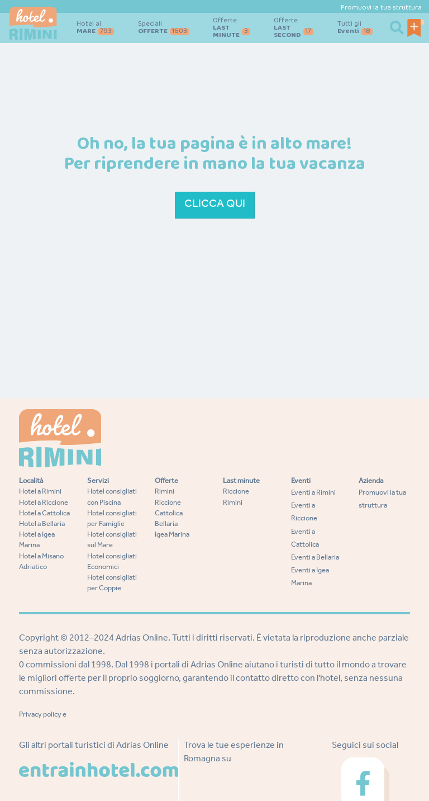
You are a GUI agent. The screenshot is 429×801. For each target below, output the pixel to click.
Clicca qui (214, 205)
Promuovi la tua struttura (381, 7)
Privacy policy (40, 715)
